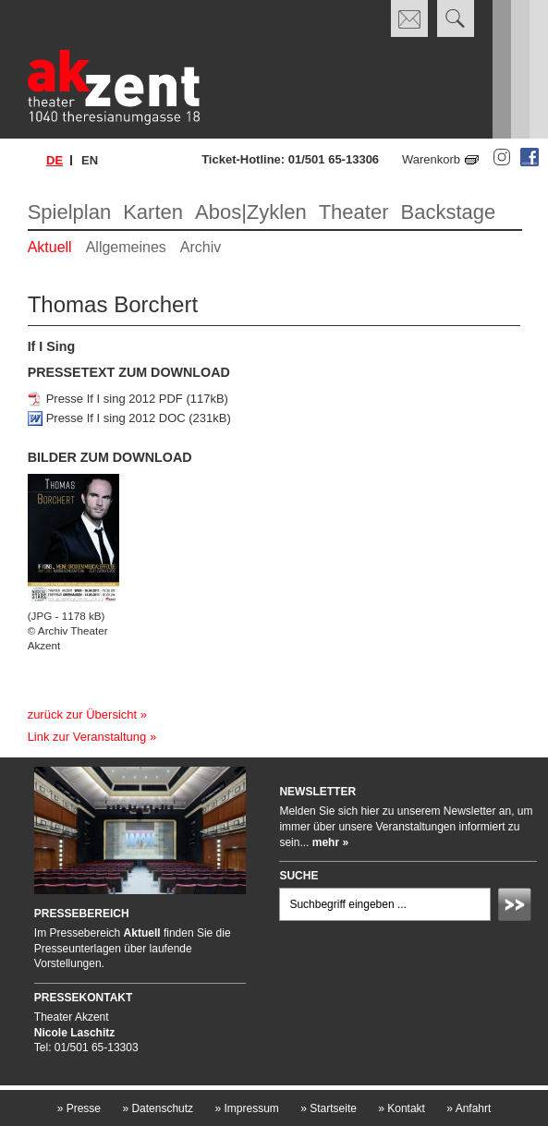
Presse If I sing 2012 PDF (114, 399)
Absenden (517, 907)
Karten (153, 212)
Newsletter (317, 791)
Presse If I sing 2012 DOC (116, 418)
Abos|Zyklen (251, 212)
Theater (354, 212)
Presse (79, 1108)
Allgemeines (126, 247)
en (89, 160)
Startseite (328, 1108)
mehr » (330, 842)
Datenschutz (157, 1108)
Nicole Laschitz (74, 1032)
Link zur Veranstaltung (87, 737)
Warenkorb (431, 159)
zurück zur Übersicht (82, 714)
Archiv (200, 247)
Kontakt (401, 1108)
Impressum (246, 1108)
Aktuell (50, 247)
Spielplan (70, 212)
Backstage (447, 212)
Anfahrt (468, 1108)
